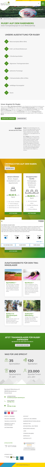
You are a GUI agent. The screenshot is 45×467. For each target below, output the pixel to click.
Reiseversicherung (29, 428)
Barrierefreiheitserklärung (31, 421)
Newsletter (26, 423)
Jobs (24, 431)
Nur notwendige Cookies (8, 244)
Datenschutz (27, 438)
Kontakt (25, 416)
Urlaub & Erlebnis (9, 418)
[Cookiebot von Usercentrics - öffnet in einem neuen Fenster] (39, 221)
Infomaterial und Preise (30, 426)
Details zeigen (39, 241)
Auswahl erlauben (22, 244)
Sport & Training (9, 416)
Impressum (26, 436)
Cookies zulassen (37, 244)
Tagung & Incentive (10, 421)
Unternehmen (8, 427)
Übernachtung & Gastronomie (9, 424)
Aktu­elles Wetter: (8, 443)
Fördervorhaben (28, 433)
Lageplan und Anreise (30, 418)
